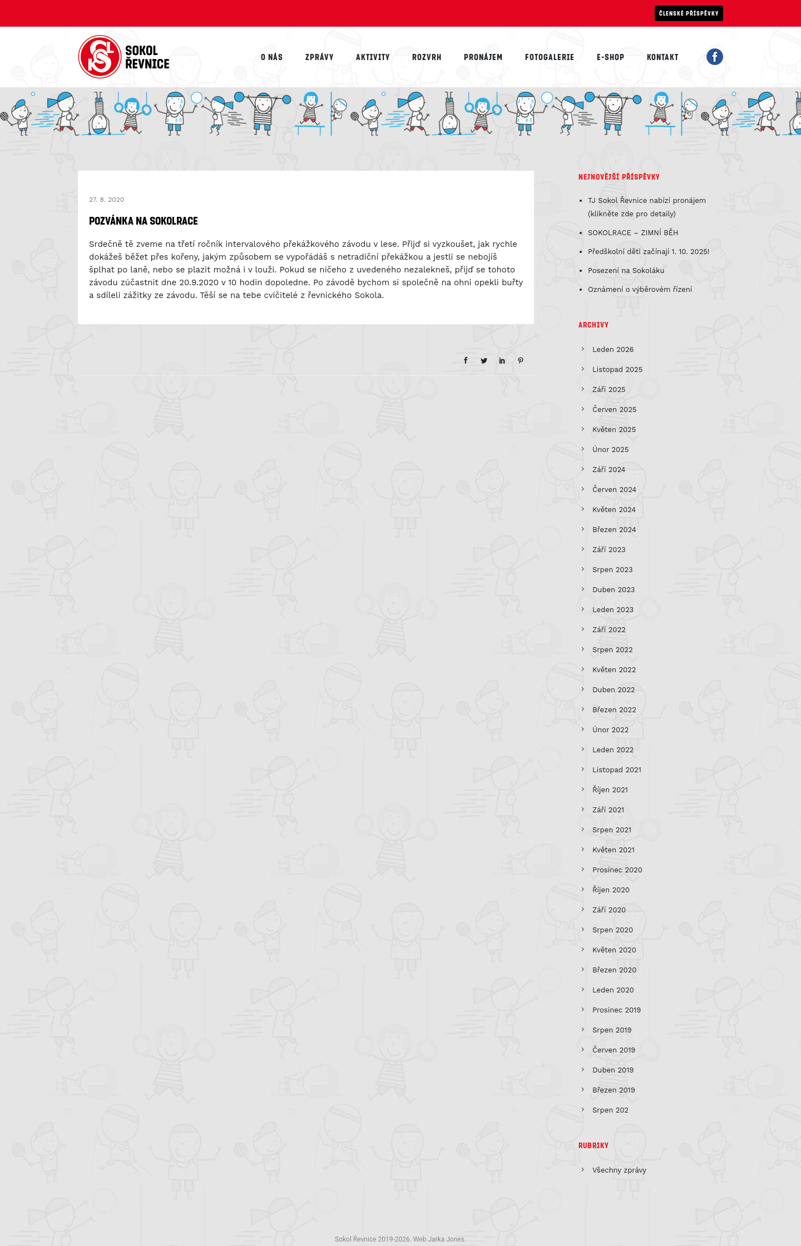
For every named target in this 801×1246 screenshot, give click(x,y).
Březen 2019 (613, 1090)
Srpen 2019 (611, 1030)
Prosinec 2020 (617, 870)
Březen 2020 (614, 970)
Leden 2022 (613, 750)
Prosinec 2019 (616, 1010)
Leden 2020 (613, 990)
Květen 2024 (614, 509)
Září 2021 (608, 810)
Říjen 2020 (611, 890)
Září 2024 (609, 469)
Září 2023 (609, 549)
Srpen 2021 (611, 830)
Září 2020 (609, 910)
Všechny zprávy (619, 1170)
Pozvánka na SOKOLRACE (143, 220)
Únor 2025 (610, 449)
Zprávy (319, 57)
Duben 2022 (613, 690)
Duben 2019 (613, 1070)
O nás (272, 57)
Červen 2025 (614, 409)
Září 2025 (609, 389)
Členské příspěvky (689, 13)
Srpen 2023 (612, 569)
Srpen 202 (610, 1110)
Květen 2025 (614, 429)
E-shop (611, 57)
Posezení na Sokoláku (626, 270)
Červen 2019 (613, 1050)
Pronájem (483, 57)
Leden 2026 (613, 349)
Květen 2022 (614, 670)
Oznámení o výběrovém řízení (640, 289)
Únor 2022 (610, 730)
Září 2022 (609, 630)
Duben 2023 (613, 589)
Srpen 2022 (612, 650)
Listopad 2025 (617, 369)
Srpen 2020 (612, 930)
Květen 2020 (614, 950)
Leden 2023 (613, 609)
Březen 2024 (614, 529)
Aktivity (373, 57)
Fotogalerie (550, 57)
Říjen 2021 (610, 790)
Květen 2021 (613, 850)
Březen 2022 (614, 710)
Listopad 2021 (616, 770)
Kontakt (663, 57)
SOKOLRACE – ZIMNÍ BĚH (633, 233)
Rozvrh (427, 57)
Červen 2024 (614, 489)
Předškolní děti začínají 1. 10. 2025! (649, 251)
